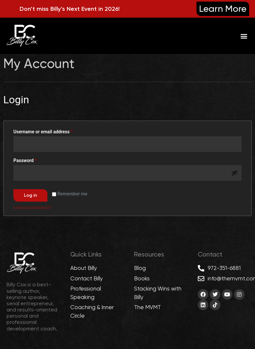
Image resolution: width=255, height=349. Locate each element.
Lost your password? (32, 207)
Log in (30, 195)
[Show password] (234, 172)
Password (34, 159)
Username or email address (52, 130)
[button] (243, 35)
